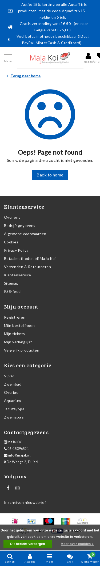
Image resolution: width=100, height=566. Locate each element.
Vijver (9, 376)
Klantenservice (17, 275)
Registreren (14, 317)
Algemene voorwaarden (25, 233)
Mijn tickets (14, 333)
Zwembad (12, 384)
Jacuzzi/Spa (14, 409)
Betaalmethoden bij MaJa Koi (30, 258)
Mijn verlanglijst (18, 342)
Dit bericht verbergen (27, 544)
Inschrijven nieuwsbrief (25, 502)
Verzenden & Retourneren (27, 266)
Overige (11, 392)
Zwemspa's (14, 417)
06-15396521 (16, 449)
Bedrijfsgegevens (19, 225)
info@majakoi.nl (19, 455)
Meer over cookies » (77, 544)
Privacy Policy (16, 250)
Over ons (12, 217)
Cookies (11, 242)
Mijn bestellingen (19, 325)
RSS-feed (12, 291)
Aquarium (12, 400)
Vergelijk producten (21, 350)
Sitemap (11, 283)
